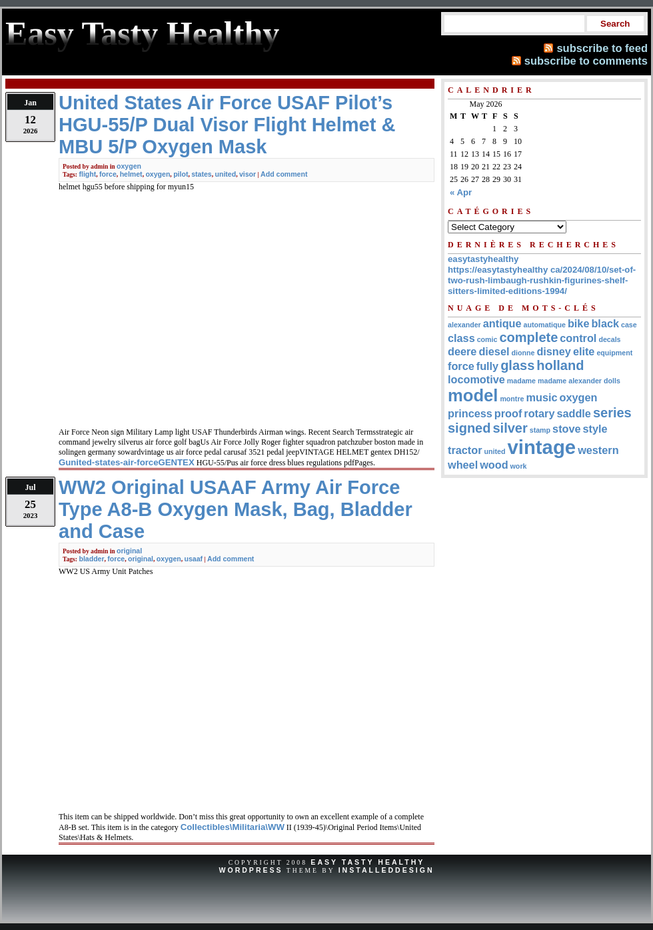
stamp (540, 430)
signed (469, 428)
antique (502, 323)
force (108, 174)
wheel (463, 465)
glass (517, 365)
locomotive (476, 379)
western (598, 450)
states (201, 174)
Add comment (284, 174)
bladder (91, 559)
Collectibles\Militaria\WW (233, 827)
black (605, 323)
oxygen (129, 166)
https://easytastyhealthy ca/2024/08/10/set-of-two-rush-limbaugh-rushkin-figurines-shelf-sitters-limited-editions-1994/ (542, 280)
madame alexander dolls (579, 381)
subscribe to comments (586, 61)
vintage (541, 447)
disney (553, 351)
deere (462, 351)
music (542, 397)
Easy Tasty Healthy (367, 862)
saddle (573, 413)
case (629, 325)
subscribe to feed (602, 48)
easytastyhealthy (483, 259)
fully (487, 366)
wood (494, 465)
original (129, 551)
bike (579, 323)
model (473, 395)
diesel (493, 351)
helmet (131, 174)
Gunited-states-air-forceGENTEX (127, 462)
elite (584, 351)
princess (470, 413)
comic (487, 339)
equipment (614, 353)
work (518, 466)
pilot (180, 174)
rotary (539, 413)
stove (566, 429)
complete (528, 337)
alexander (464, 325)
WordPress (251, 870)
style (595, 429)
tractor (465, 450)
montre (512, 399)
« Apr (461, 192)
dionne (522, 353)
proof (508, 413)
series (612, 412)
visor (247, 174)
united (226, 174)
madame (521, 381)
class (461, 338)
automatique (545, 325)
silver (509, 428)
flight (87, 174)
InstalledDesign (386, 870)
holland (560, 365)
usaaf (194, 559)
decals (609, 339)
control (578, 338)
